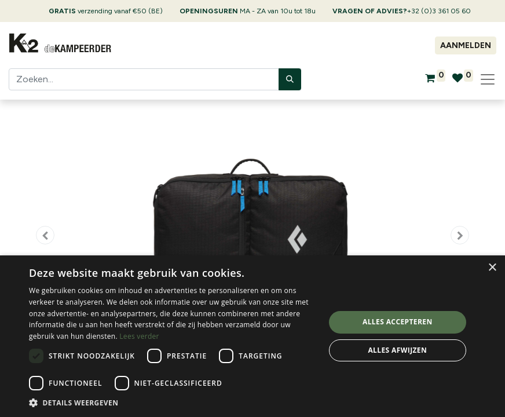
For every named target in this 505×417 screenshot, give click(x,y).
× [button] (492, 268)
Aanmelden (465, 45)
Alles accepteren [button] (398, 322)
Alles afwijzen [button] (397, 350)
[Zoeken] (290, 79)
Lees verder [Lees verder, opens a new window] (139, 336)
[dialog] (252, 336)
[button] (45, 235)
